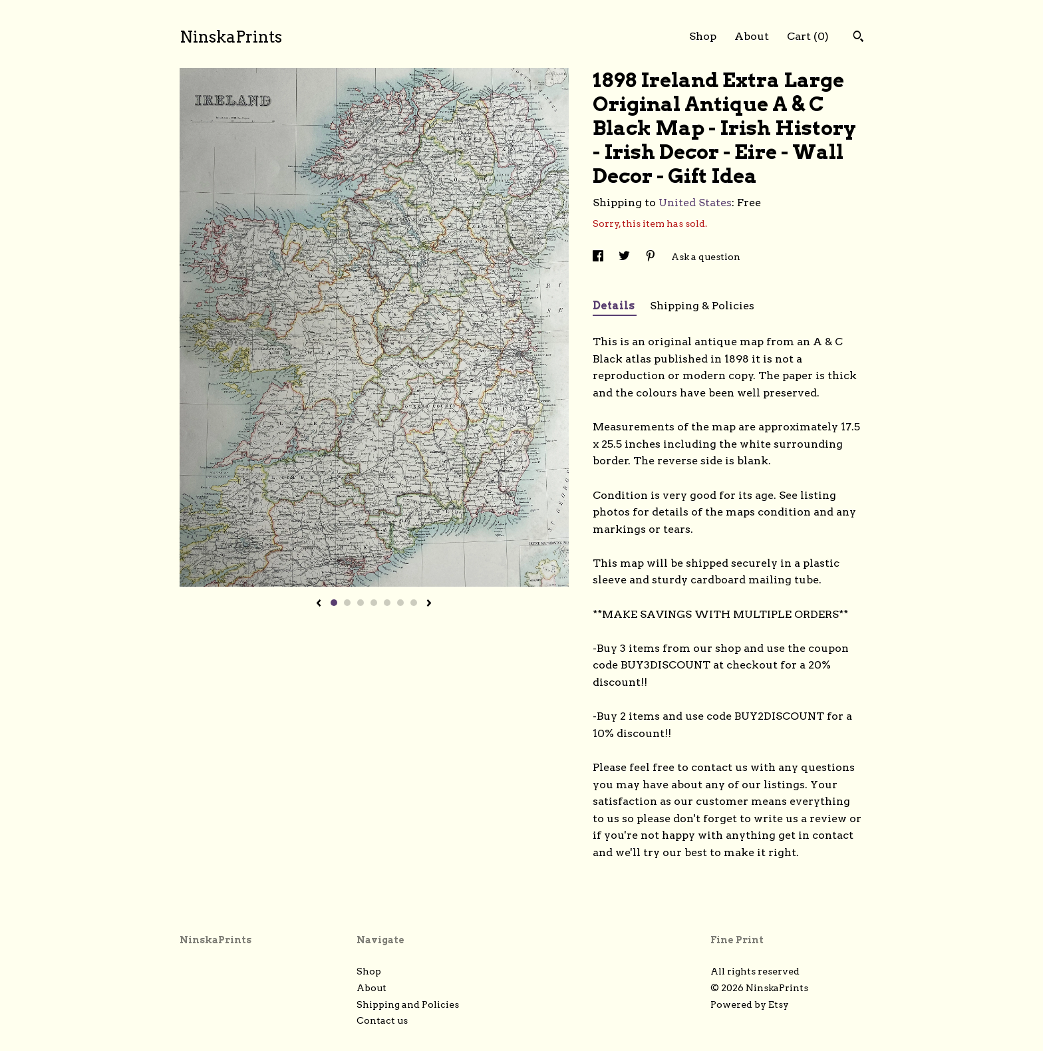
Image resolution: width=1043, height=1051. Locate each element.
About (751, 36)
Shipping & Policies (702, 305)
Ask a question (705, 256)
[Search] (858, 38)
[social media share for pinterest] (651, 256)
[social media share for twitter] (625, 256)
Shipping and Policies (408, 1004)
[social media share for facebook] (599, 256)
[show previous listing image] (318, 604)
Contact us (382, 1020)
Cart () (808, 36)
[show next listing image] (429, 604)
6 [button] (400, 602)
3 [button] (360, 602)
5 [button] (387, 602)
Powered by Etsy (749, 1004)
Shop (702, 36)
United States (695, 202)
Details (615, 305)
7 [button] (413, 602)
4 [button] (374, 602)
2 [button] (347, 602)
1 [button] (334, 602)
